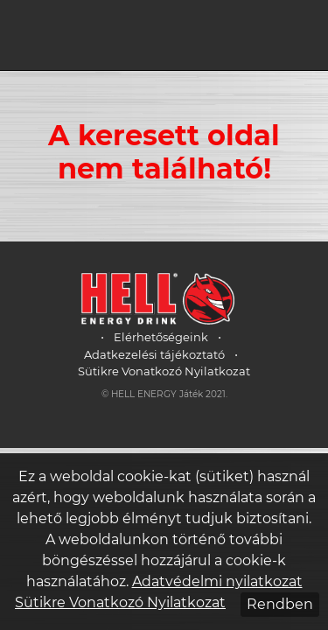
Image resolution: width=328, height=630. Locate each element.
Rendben (280, 604)
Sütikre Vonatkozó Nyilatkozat (164, 371)
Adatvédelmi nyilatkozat (217, 581)
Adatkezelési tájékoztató (154, 354)
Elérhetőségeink (161, 337)
